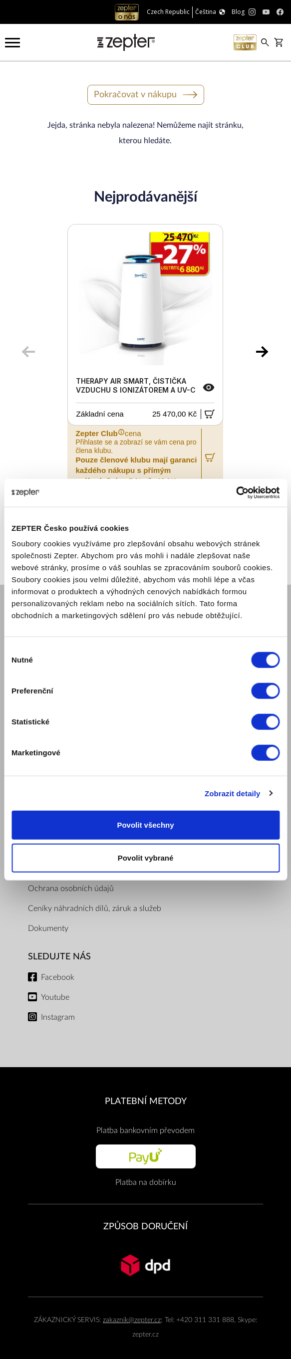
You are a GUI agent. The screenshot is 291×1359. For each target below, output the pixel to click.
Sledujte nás (59, 956)
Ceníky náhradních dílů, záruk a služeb (94, 908)
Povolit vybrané (146, 857)
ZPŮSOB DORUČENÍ (145, 1226)
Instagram (58, 1017)
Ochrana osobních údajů (71, 889)
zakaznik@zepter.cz (132, 1320)
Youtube (55, 997)
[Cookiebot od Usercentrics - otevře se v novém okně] (236, 492)
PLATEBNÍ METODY (146, 1101)
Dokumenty (48, 928)
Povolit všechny (145, 825)
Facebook (57, 977)
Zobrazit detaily (233, 793)
